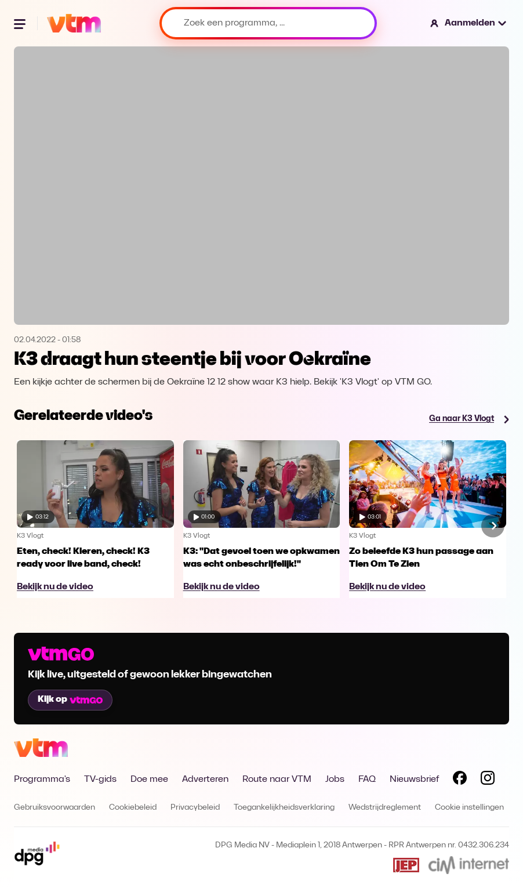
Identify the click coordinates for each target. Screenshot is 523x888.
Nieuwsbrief (414, 779)
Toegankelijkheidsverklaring (284, 807)
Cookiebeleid (133, 807)
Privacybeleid (195, 807)
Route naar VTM (276, 779)
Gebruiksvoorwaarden (54, 807)
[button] (468, 23)
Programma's (42, 779)
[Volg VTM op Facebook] (460, 780)
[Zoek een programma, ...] (268, 23)
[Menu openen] (21, 23)
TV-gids (100, 779)
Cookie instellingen (469, 807)
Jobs (334, 779)
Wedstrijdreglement (384, 807)
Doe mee (149, 779)
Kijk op (70, 699)
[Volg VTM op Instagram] (488, 780)
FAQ (367, 779)
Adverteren (205, 779)
